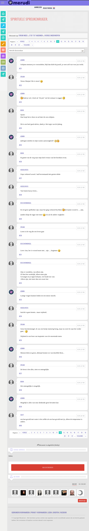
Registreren (47, 8)
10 (51, 41)
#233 (20, 300)
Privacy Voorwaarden (39, 512)
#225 (20, 145)
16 (72, 41)
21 (15, 45)
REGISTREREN (47, 467)
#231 (20, 255)
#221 (20, 68)
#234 (20, 316)
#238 (20, 390)
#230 (20, 235)
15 (68, 41)
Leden (50, 512)
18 (79, 41)
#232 (20, 283)
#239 (20, 407)
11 (54, 41)
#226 (20, 162)
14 (65, 41)
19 (83, 41)
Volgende (27, 45)
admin (22, 60)
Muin (22, 110)
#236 (20, 357)
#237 (20, 373)
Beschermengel (25, 203)
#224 (20, 128)
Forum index (23, 35)
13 (61, 41)
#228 (20, 195)
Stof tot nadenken (36, 35)
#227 (20, 178)
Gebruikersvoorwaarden (21, 512)
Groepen (56, 512)
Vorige (22, 41)
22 (19, 45)
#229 (20, 219)
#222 (20, 85)
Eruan (22, 76)
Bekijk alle (82, 501)
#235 (20, 340)
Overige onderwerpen (52, 35)
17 (75, 41)
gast (22, 415)
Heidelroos (24, 170)
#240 (20, 426)
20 (11, 45)
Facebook (63, 512)
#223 (20, 102)
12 (57, 41)
